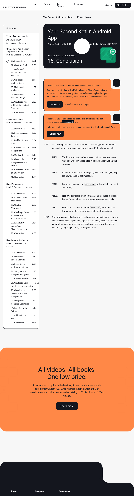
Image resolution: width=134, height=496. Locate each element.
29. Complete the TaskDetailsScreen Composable (19, 293)
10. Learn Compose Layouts (19, 134)
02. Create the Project (20, 65)
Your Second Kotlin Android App (58, 17)
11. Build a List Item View (19, 142)
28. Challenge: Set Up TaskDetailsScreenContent (22, 284)
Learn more (55, 104)
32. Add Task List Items (18, 317)
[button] (35, 4)
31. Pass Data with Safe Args (19, 309)
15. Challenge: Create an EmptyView (20, 171)
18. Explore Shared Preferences (19, 199)
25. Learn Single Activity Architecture (20, 265)
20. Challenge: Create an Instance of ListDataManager (20, 215)
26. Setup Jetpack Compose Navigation (20, 273)
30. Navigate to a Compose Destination (20, 302)
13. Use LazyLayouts (20, 155)
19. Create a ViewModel (16, 206)
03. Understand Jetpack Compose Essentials (18, 72)
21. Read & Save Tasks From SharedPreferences (19, 226)
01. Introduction (18, 61)
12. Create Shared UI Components (20, 149)
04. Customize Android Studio (17, 81)
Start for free (123, 5)
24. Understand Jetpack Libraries (18, 258)
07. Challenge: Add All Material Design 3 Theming (20, 105)
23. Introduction (18, 252)
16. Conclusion (17, 177)
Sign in (108, 5)
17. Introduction (18, 193)
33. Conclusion (17, 323)
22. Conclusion (17, 233)
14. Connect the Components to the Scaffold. (19, 162)
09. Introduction (18, 129)
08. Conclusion (17, 112)
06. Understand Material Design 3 (18, 96)
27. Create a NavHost (20, 279)
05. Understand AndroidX (17, 88)
